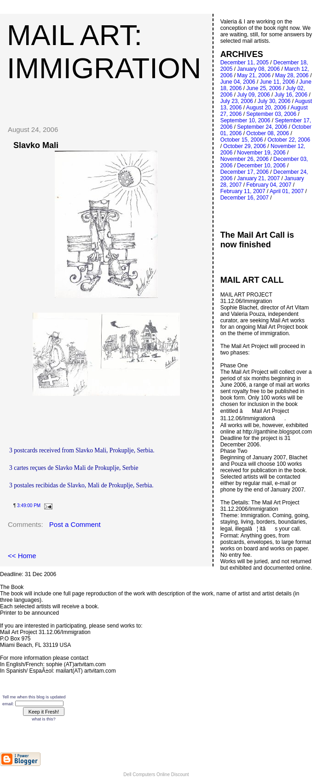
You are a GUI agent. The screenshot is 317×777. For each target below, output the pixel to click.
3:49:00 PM (28, 505)
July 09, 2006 (253, 94)
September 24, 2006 (262, 127)
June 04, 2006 (237, 82)
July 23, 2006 (236, 101)
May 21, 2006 (254, 75)
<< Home (22, 556)
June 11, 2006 (277, 82)
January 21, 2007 (258, 178)
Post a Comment (75, 524)
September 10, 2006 (245, 120)
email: (8, 704)
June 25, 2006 (263, 88)
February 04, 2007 (268, 185)
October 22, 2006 (288, 140)
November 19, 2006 (261, 152)
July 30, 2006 (274, 101)
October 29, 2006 (244, 146)
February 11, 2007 (242, 191)
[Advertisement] (109, 98)
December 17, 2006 (244, 172)
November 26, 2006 (244, 159)
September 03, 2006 (271, 114)
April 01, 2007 (287, 191)
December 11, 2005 (244, 62)
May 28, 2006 (292, 75)
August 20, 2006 (266, 107)
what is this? (43, 719)
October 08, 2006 (267, 133)
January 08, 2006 (258, 69)
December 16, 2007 (244, 197)
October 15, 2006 (241, 140)
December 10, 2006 (261, 165)
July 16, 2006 (291, 94)
